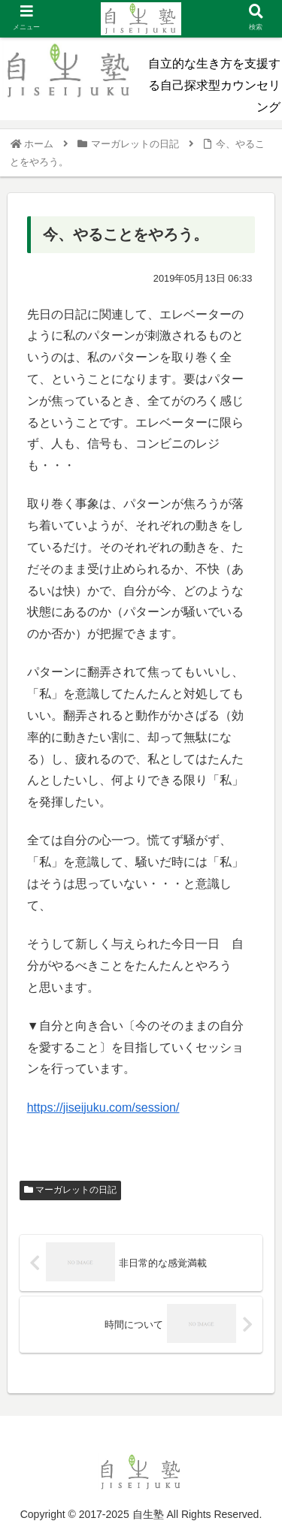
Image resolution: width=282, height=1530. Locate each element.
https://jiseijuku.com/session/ (103, 1107)
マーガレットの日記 (70, 1189)
